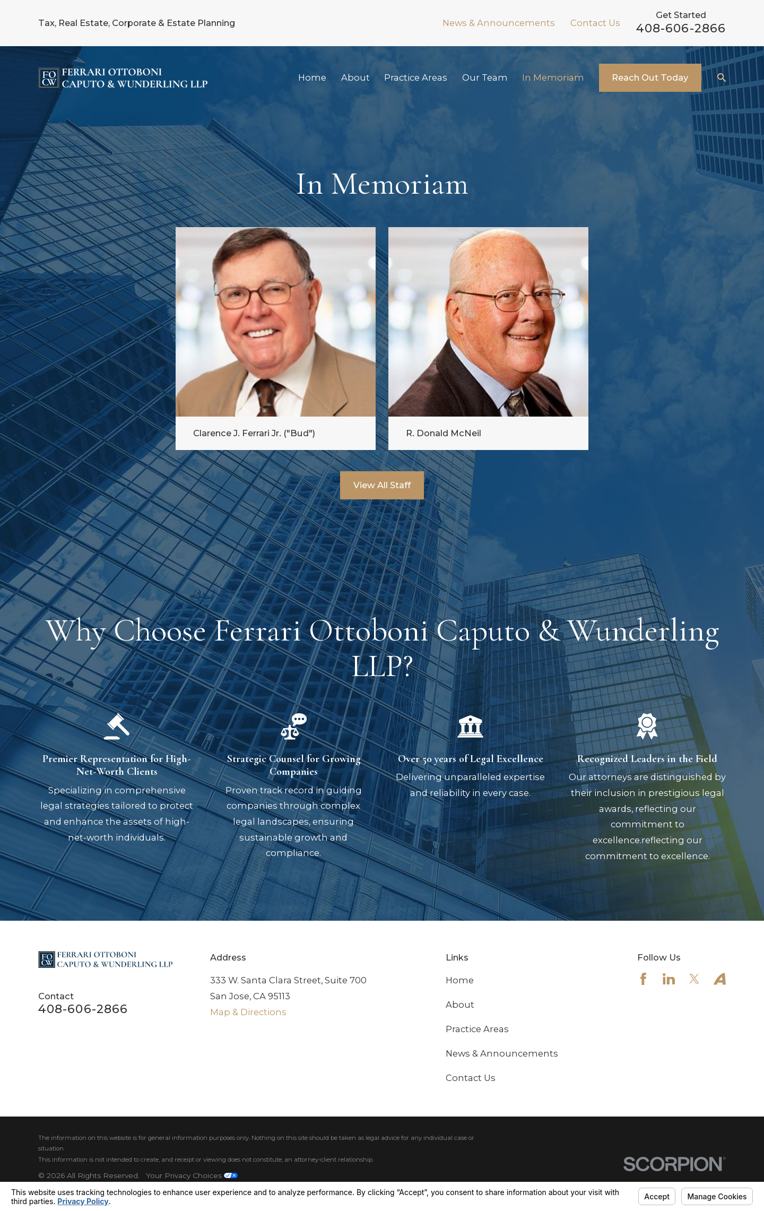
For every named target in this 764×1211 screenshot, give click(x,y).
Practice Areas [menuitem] (415, 77)
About (460, 1004)
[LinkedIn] (669, 979)
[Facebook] (643, 979)
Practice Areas (477, 1029)
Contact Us (595, 23)
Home (460, 980)
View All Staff (382, 485)
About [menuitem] (355, 77)
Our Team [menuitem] (485, 77)
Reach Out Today (650, 77)
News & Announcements (498, 23)
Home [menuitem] (312, 77)
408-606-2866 (681, 28)
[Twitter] (694, 979)
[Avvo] (720, 979)
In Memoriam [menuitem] (553, 77)
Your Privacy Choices (192, 1175)
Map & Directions (248, 1012)
